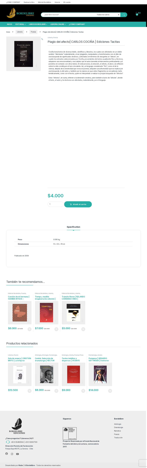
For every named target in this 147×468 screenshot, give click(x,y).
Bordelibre (30, 465)
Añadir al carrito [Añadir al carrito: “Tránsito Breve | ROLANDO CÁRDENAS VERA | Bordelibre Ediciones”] (83, 329)
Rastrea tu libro (29, 2)
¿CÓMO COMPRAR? (13, 2)
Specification (73, 227)
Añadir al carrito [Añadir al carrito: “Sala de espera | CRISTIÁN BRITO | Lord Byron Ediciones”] (29, 391)
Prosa (81, 355)
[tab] (73, 228)
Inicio (8, 32)
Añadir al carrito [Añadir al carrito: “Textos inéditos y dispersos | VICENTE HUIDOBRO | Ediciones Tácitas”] (83, 391)
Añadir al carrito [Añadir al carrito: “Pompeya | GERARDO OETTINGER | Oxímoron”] (110, 391)
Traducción (118, 438)
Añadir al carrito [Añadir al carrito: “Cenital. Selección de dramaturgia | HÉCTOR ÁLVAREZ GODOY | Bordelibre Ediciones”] (56, 391)
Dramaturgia (53, 355)
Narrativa (117, 431)
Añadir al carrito (79, 204)
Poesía (33, 32)
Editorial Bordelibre (44, 2)
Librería (57, 2)
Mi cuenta (66, 2)
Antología (38, 355)
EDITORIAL (19, 24)
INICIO (9, 24)
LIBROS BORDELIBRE (37, 24)
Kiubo (20, 465)
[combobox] (68, 14)
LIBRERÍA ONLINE (57, 24)
